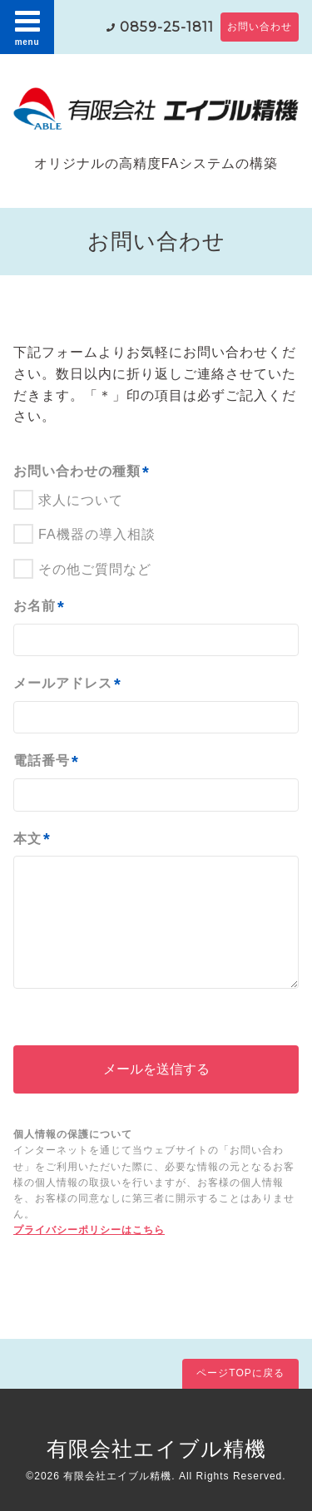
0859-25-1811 (167, 27)
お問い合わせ (259, 26)
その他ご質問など (94, 569)
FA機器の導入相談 (97, 534)
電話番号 (46, 762)
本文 (32, 839)
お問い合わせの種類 (81, 472)
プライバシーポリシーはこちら (89, 1230)
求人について (80, 500)
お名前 (39, 607)
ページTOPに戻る (240, 1373)
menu (27, 27)
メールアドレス (67, 684)
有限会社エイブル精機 (156, 1448)
